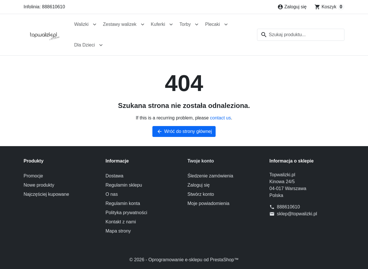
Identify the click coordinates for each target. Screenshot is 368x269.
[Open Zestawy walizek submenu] (142, 24)
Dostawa (114, 175)
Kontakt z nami (121, 221)
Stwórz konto (200, 194)
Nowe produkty (39, 185)
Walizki (81, 24)
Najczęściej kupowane (46, 194)
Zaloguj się (198, 185)
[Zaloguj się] (292, 7)
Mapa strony (118, 231)
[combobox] (300, 35)
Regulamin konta (123, 203)
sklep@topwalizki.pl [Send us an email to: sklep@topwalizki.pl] (297, 213)
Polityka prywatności (126, 212)
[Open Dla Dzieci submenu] (101, 45)
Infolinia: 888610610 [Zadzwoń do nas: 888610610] (44, 6)
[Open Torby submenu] (196, 24)
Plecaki (212, 24)
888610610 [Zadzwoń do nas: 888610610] (288, 206)
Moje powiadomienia (208, 203)
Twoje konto (200, 160)
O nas (112, 194)
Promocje (33, 175)
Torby (185, 24)
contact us (220, 117)
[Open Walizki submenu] (94, 24)
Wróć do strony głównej (184, 131)
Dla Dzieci (84, 44)
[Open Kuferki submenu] (171, 24)
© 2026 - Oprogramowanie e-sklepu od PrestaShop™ (184, 259)
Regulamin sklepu (124, 185)
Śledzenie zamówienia (210, 175)
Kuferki (158, 24)
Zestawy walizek (119, 24)
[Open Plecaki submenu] (226, 24)
